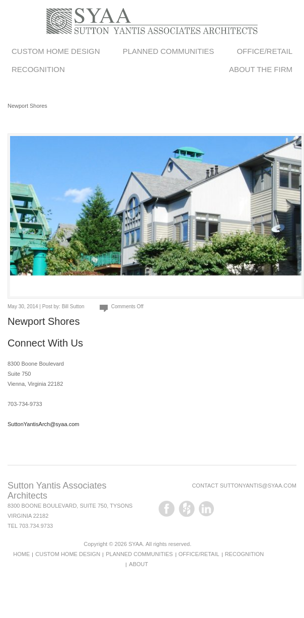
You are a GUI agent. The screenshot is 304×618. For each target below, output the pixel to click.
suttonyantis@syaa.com (258, 486)
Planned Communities (168, 51)
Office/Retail (264, 51)
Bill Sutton (73, 306)
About (138, 564)
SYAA (135, 544)
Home (21, 554)
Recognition (38, 69)
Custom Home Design (56, 51)
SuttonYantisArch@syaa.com (43, 424)
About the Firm (260, 69)
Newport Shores (44, 321)
